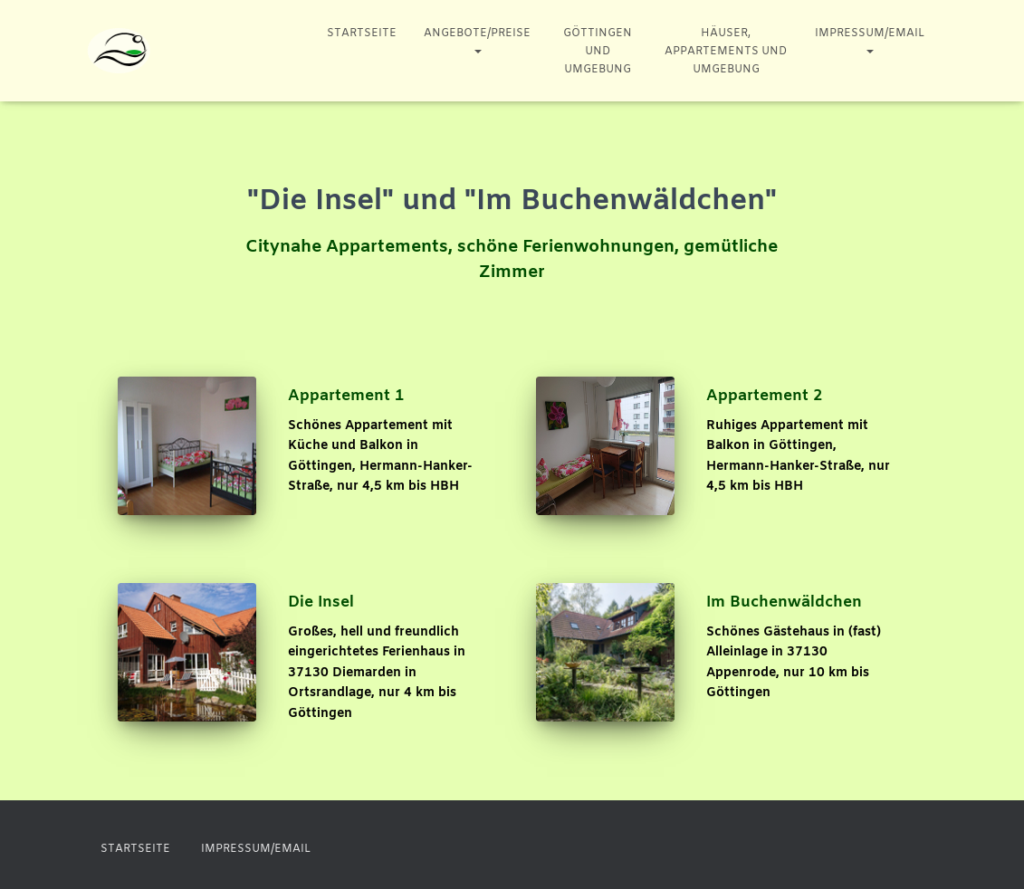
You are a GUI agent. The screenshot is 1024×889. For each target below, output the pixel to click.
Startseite (362, 33)
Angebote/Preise (477, 42)
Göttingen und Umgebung (597, 51)
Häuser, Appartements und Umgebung (726, 51)
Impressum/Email (869, 42)
